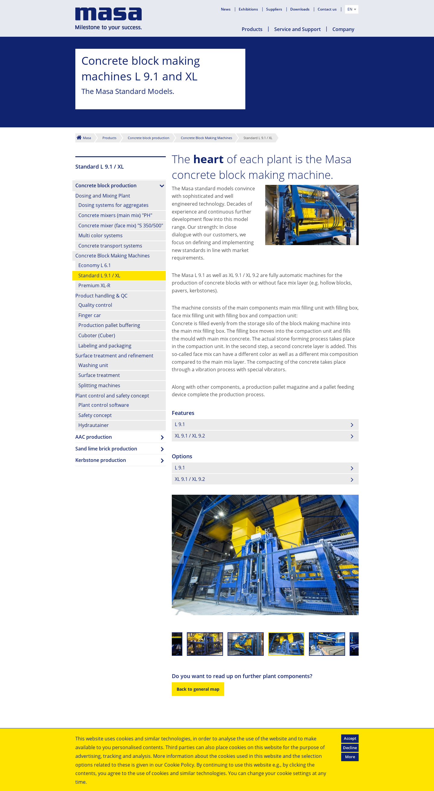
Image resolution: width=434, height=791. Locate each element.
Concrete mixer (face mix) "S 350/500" (120, 225)
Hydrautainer (93, 425)
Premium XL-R (94, 285)
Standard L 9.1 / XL (99, 275)
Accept (350, 738)
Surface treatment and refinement (114, 355)
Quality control (95, 305)
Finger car (89, 315)
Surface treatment (99, 375)
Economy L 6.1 (94, 265)
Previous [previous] (178, 558)
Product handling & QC (101, 295)
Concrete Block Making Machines (206, 137)
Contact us (328, 9)
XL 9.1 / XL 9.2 (190, 435)
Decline (350, 747)
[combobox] (351, 9)
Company (343, 29)
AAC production (93, 437)
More (350, 756)
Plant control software (103, 405)
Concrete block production (148, 137)
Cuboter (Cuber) (96, 335)
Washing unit (93, 365)
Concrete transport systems (110, 245)
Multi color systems (100, 235)
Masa (87, 137)
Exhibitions (249, 9)
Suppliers (274, 9)
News (226, 9)
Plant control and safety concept (112, 395)
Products (252, 29)
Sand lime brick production (106, 448)
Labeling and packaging (104, 345)
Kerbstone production (100, 460)
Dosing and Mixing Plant (102, 195)
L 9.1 (180, 424)
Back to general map (198, 689)
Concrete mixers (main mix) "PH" (115, 215)
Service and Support (297, 29)
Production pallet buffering (109, 325)
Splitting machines (99, 385)
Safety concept (95, 415)
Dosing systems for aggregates (113, 205)
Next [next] (353, 558)
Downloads (300, 9)
